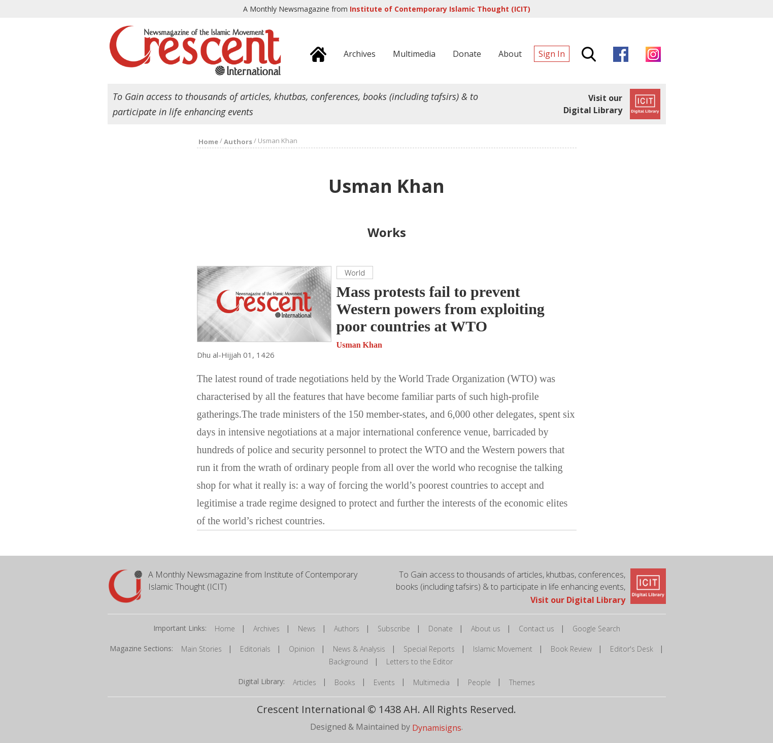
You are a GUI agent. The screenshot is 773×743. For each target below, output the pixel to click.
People (479, 682)
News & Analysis (359, 649)
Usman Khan (359, 345)
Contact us (536, 628)
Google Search (596, 628)
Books (344, 682)
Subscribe (394, 628)
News (307, 628)
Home (225, 628)
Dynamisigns (436, 727)
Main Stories (201, 649)
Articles (304, 682)
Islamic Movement (502, 649)
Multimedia (431, 682)
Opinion (302, 649)
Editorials (255, 649)
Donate (440, 628)
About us (485, 628)
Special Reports (429, 649)
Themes (522, 682)
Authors (346, 628)
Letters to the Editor (419, 661)
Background (348, 661)
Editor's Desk (631, 649)
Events (384, 682)
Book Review (571, 649)
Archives (266, 628)
